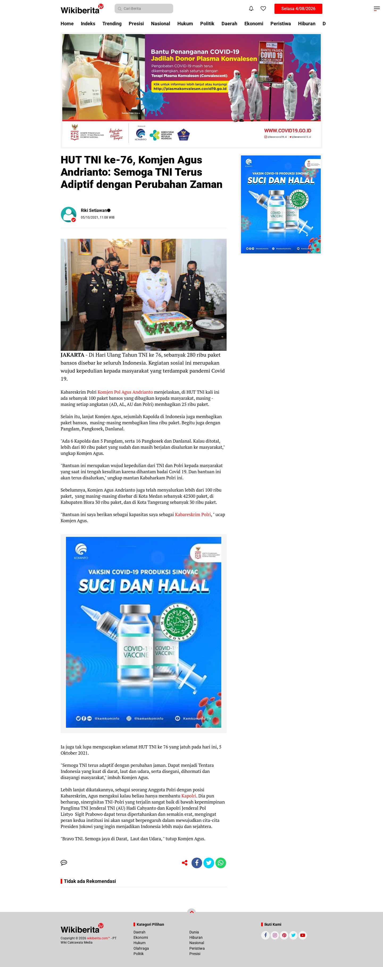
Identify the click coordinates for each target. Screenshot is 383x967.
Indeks (88, 23)
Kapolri (188, 796)
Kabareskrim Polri (192, 514)
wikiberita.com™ (98, 938)
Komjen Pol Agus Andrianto (125, 392)
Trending (112, 23)
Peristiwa (280, 23)
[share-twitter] (208, 863)
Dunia (194, 932)
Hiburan (306, 23)
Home (67, 23)
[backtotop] (191, 912)
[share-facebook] (197, 863)
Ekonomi (253, 23)
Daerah (229, 23)
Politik (207, 23)
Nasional (160, 23)
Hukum (185, 23)
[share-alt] (185, 863)
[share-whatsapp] (220, 863)
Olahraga (141, 948)
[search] (144, 8)
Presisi (136, 23)
